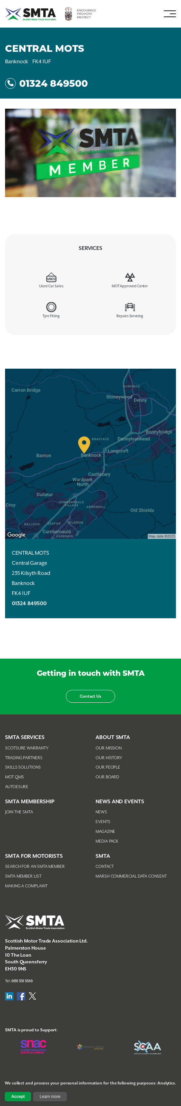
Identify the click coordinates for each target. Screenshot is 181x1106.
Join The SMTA (19, 812)
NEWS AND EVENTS (120, 802)
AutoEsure (16, 786)
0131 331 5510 (22, 981)
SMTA (103, 856)
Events (103, 821)
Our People (108, 767)
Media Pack (107, 841)
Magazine (105, 831)
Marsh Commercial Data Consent (131, 876)
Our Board (107, 777)
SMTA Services (25, 737)
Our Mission (109, 748)
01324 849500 (46, 83)
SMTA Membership (29, 802)
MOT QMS (14, 777)
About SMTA (113, 737)
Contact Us (90, 696)
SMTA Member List (23, 876)
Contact (104, 866)
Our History (109, 758)
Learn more (50, 1096)
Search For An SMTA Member (35, 866)
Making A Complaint (26, 886)
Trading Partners (24, 758)
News (101, 812)
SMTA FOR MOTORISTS (34, 856)
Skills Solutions (23, 767)
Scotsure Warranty (27, 748)
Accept (18, 1096)
